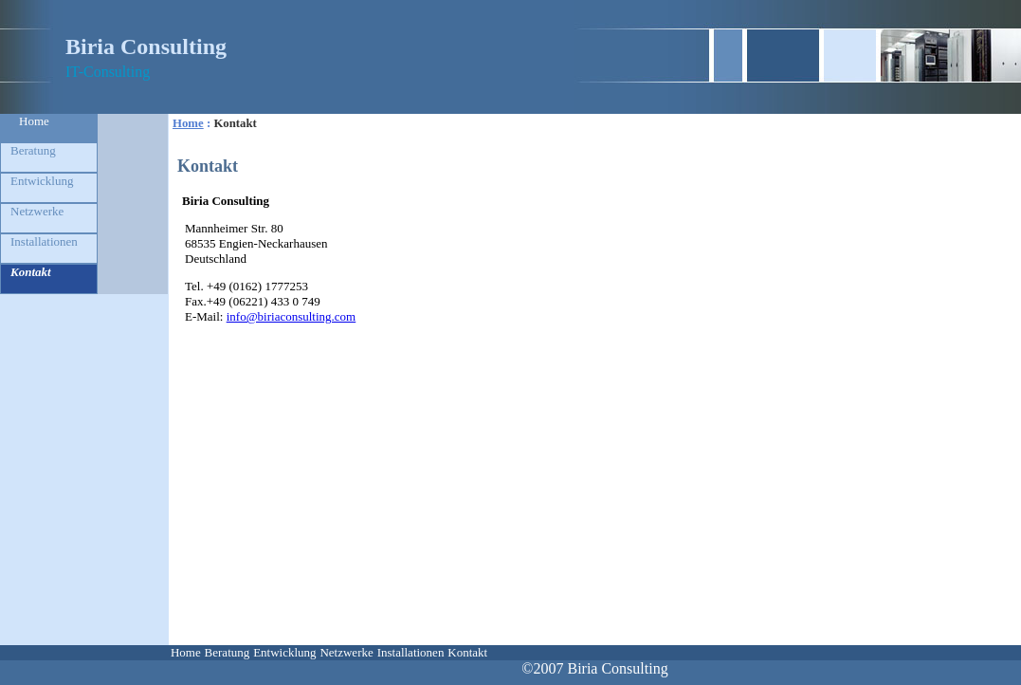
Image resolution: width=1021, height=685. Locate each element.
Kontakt (30, 272)
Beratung (33, 150)
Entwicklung (41, 181)
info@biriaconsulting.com (291, 316)
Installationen (44, 241)
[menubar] (329, 652)
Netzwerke (37, 211)
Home (34, 121)
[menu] (49, 204)
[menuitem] (49, 128)
